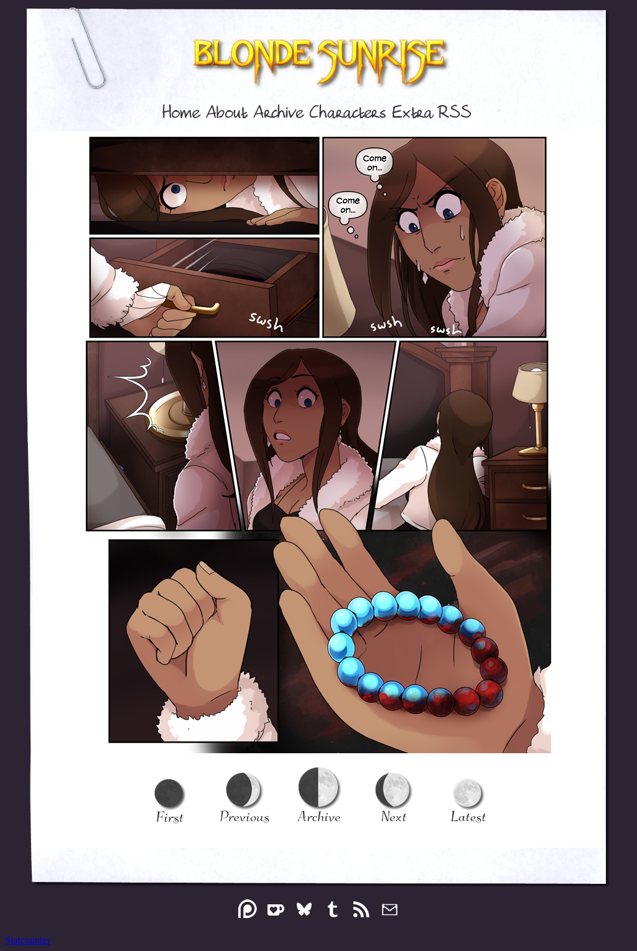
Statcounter (27, 940)
